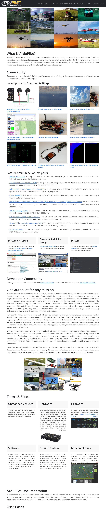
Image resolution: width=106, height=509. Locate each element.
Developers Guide (47, 282)
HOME (40, 3)
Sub (94, 414)
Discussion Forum (19, 248)
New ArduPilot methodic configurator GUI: (25, 223)
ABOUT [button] (47, 3)
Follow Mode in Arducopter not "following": (26, 189)
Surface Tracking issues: (18, 210)
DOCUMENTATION (76, 3)
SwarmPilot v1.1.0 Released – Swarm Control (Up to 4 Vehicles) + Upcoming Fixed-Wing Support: (45, 202)
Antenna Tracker (84, 416)
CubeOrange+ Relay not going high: (23, 183)
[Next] (98, 28)
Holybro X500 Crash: (17, 176)
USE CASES (64, 3)
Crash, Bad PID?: (15, 195)
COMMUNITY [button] (97, 3)
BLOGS (55, 3)
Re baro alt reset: (16, 229)
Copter (82, 414)
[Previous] (8, 28)
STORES (88, 3)
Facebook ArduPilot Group (48, 246)
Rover (90, 414)
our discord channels (87, 282)
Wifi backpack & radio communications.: (24, 217)
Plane (86, 414)
